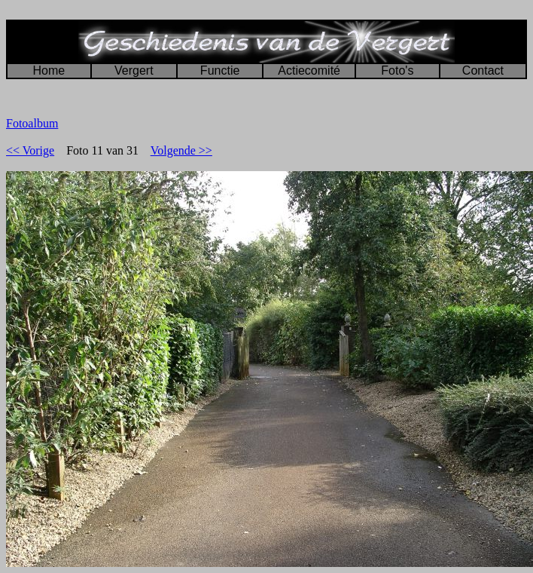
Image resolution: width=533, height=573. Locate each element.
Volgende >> (181, 150)
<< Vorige (30, 150)
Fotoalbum (32, 123)
